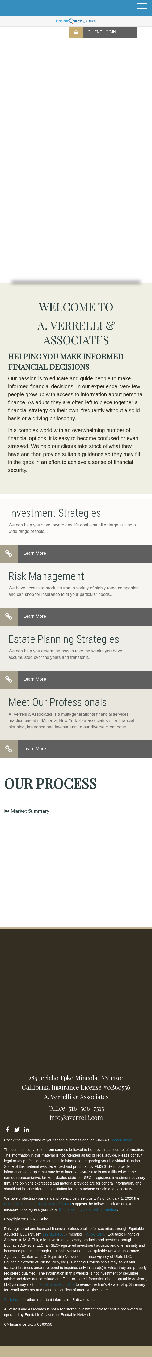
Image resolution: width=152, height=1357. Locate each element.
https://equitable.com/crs (54, 1284)
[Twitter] (16, 1128)
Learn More (34, 553)
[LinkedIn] (26, 1128)
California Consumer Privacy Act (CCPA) (37, 1204)
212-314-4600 (53, 1234)
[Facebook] (7, 1128)
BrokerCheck (121, 1140)
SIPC (101, 1234)
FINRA (89, 1234)
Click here (12, 1299)
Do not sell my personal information (88, 1209)
